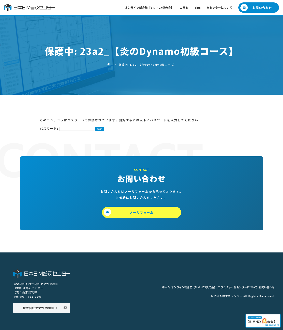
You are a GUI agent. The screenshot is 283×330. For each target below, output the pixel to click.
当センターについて (219, 7)
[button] (258, 7)
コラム (184, 7)
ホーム (255, 287)
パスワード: (67, 128)
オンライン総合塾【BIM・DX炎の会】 (149, 7)
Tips (197, 7)
